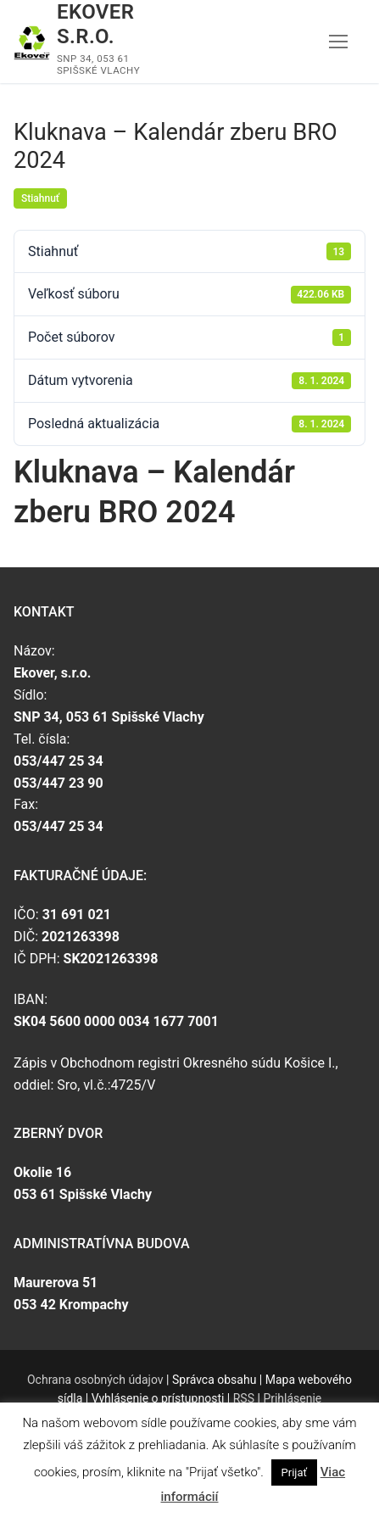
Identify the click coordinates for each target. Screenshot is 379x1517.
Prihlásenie (292, 1398)
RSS (243, 1398)
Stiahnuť (40, 198)
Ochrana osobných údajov (95, 1379)
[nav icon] (338, 41)
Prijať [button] (294, 1472)
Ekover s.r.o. (95, 24)
